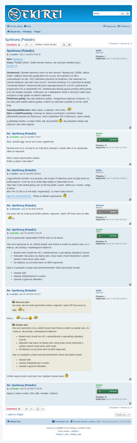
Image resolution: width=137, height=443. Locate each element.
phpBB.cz (75, 431)
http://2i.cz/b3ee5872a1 (19, 196)
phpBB (59, 428)
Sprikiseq (18, 59)
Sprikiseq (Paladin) (20, 40)
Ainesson (100, 205)
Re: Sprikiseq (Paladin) (21, 133)
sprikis (99, 50)
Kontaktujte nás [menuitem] (60, 421)
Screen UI (12, 65)
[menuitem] (27, 26)
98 (106, 145)
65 (106, 217)
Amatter (99, 133)
